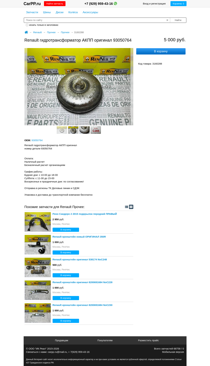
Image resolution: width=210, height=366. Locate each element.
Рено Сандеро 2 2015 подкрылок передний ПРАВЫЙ (85, 213)
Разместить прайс (148, 340)
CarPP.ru (32, 3)
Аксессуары (90, 12)
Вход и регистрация (154, 3)
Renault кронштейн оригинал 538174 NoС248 (80, 259)
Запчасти (32, 12)
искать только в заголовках (42, 25)
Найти (178, 20)
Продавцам (61, 340)
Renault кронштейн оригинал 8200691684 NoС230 (82, 305)
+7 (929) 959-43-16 (100, 3)
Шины (47, 12)
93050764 (37, 140)
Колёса (73, 12)
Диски (59, 12)
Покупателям (104, 340)
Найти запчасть (54, 3)
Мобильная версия (173, 351)
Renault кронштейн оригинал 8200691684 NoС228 (82, 282)
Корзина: (178, 3)
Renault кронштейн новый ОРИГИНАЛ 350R (79, 236)
